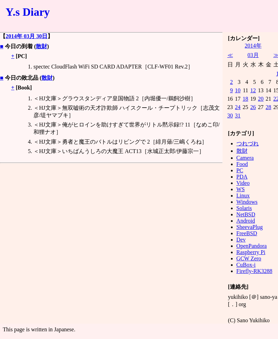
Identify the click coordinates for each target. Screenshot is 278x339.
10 (238, 90)
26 (253, 107)
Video (243, 183)
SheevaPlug (249, 227)
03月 (253, 55)
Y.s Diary (28, 12)
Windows (247, 202)
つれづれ (247, 143)
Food (242, 164)
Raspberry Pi (250, 252)
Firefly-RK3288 (254, 271)
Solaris (244, 208)
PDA (242, 177)
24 (238, 107)
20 (261, 99)
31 (238, 115)
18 (245, 99)
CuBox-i (246, 265)
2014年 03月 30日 (26, 36)
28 (268, 107)
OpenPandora (251, 246)
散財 (41, 46)
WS (240, 189)
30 (230, 115)
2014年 (253, 46)
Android (245, 221)
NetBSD (245, 214)
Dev (241, 240)
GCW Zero (248, 258)
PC (239, 170)
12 (253, 90)
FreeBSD (246, 233)
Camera (245, 158)
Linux (243, 196)
